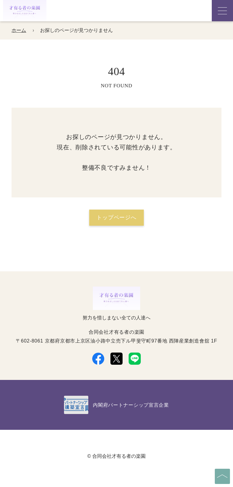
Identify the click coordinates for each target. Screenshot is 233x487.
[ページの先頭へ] (222, 476)
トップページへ (116, 217)
